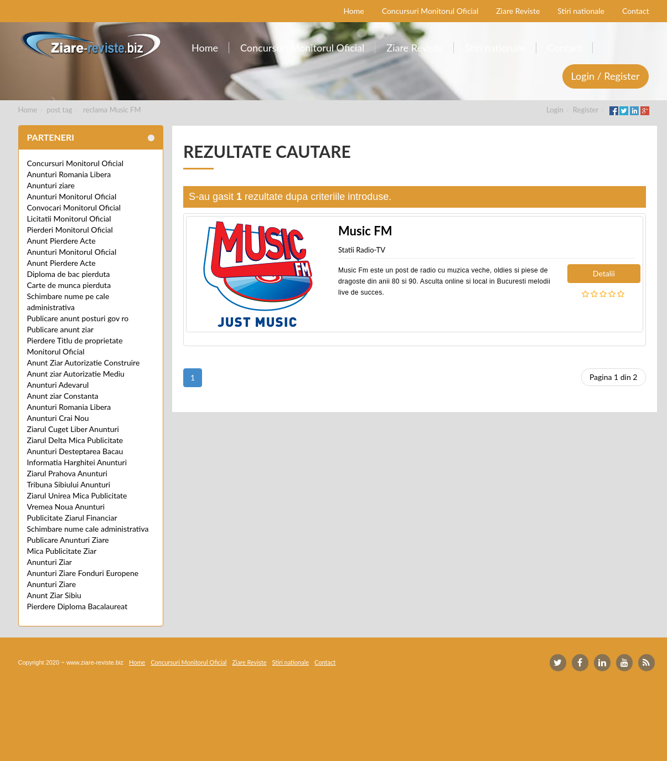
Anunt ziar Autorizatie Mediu (76, 373)
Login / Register (605, 76)
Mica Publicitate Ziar (62, 551)
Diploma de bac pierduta (68, 274)
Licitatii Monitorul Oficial (69, 218)
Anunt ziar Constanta (63, 395)
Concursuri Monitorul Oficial (75, 163)
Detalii (604, 273)
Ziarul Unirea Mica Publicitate (77, 495)
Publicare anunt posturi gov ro (78, 318)
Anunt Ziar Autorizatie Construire (83, 362)
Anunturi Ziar (49, 562)
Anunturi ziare (51, 185)
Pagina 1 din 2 (614, 377)
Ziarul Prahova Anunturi (67, 473)
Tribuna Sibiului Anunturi (69, 484)
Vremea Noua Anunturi (66, 506)
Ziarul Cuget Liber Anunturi (73, 429)
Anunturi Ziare (51, 584)
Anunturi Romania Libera (69, 174)
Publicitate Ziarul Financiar (72, 517)
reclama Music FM (112, 109)
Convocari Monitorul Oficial (74, 207)
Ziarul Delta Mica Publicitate (75, 440)
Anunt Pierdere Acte (61, 240)
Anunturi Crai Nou (58, 418)
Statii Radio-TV (361, 249)
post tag (59, 109)
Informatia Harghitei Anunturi (77, 462)
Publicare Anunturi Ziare (68, 539)
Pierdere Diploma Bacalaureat (77, 606)
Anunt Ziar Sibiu (54, 595)
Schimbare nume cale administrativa (88, 528)
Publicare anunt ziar (60, 329)
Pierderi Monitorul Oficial (70, 229)
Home (28, 109)
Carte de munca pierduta (69, 285)
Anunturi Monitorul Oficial (72, 196)
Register (585, 109)
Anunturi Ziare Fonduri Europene (83, 573)
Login (554, 109)
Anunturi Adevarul (58, 384)
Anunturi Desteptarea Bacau (75, 451)
